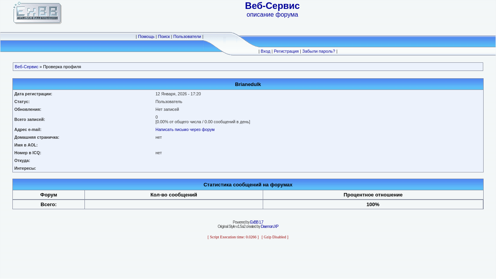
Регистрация (286, 51)
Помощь (146, 36)
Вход (265, 51)
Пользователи (187, 36)
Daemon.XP (269, 226)
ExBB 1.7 (256, 222)
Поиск (164, 36)
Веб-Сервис (26, 66)
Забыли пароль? (318, 51)
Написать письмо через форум (185, 129)
